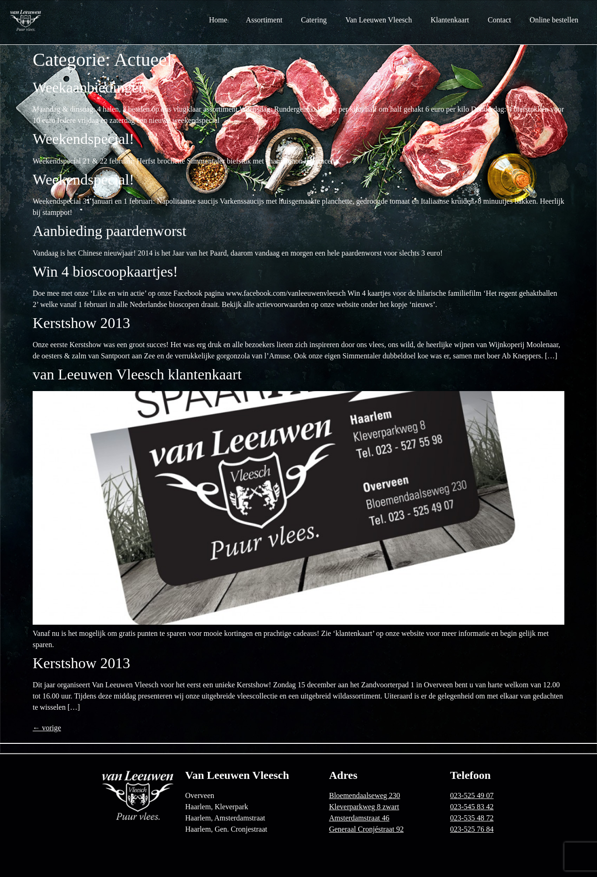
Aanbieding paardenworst (110, 230)
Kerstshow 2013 (81, 322)
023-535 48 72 (471, 818)
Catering (313, 20)
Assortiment (264, 20)
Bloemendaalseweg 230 (364, 795)
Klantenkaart (449, 20)
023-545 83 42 (471, 807)
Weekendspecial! (83, 138)
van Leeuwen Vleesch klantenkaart (137, 374)
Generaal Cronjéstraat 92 (366, 829)
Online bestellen (554, 20)
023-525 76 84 (471, 829)
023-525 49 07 (471, 795)
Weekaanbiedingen (89, 87)
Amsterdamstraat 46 (359, 818)
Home (218, 20)
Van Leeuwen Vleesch (378, 20)
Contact (499, 20)
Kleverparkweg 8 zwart (364, 807)
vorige (47, 728)
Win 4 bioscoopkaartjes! (105, 271)
